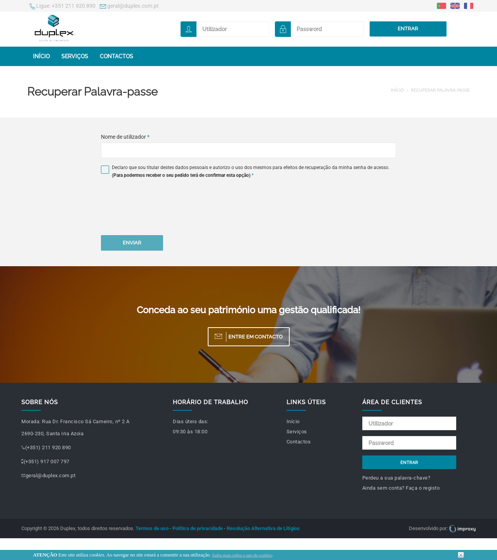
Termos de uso (152, 528)
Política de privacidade (197, 528)
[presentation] (160, 208)
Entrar (408, 28)
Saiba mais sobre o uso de (242, 555)
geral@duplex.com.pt (129, 6)
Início (41, 56)
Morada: (31, 421)
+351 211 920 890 (63, 6)
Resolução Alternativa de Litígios (263, 528)
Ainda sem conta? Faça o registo (401, 488)
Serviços (74, 56)
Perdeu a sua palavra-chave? (396, 478)
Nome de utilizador (125, 137)
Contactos (116, 56)
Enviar (132, 243)
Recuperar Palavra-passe (440, 89)
